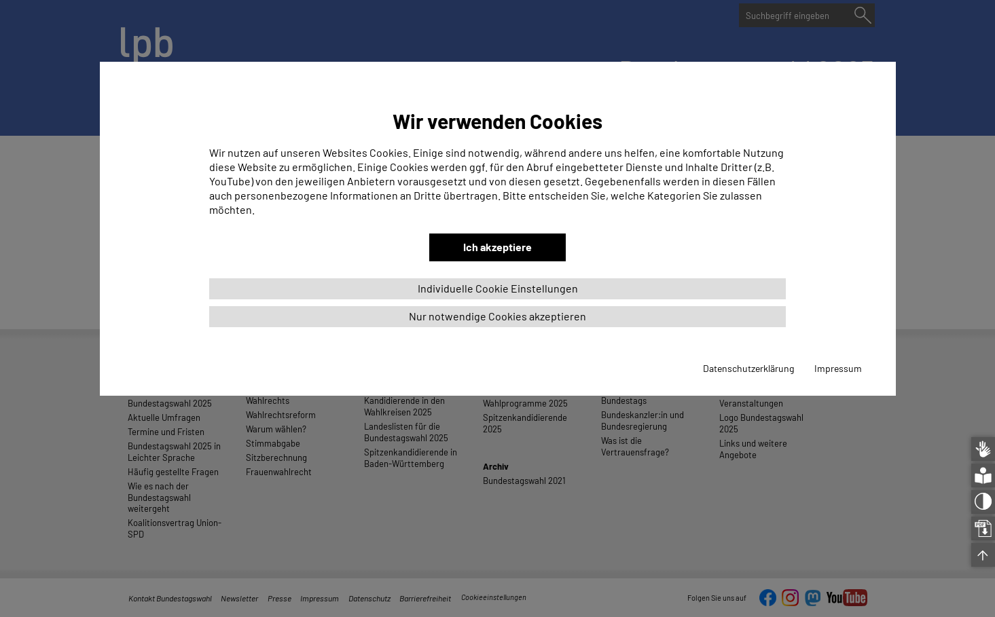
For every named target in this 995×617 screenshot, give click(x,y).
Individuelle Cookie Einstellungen (498, 288)
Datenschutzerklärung (748, 368)
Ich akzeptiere (497, 246)
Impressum (838, 368)
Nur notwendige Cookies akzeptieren (497, 316)
